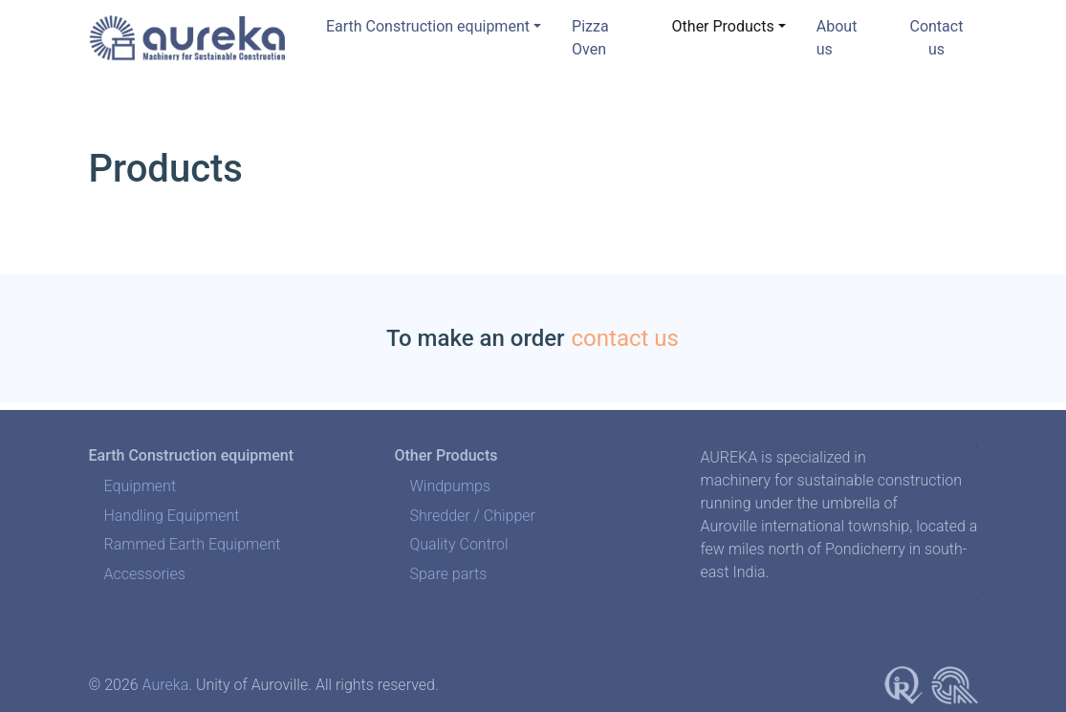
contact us (625, 338)
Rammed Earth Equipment (192, 544)
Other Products (723, 26)
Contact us (936, 37)
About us (837, 37)
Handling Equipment (172, 516)
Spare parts (448, 574)
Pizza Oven (590, 37)
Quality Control (458, 544)
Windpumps (449, 486)
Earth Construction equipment (428, 26)
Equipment (140, 486)
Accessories (144, 574)
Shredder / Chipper (472, 516)
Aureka (165, 685)
